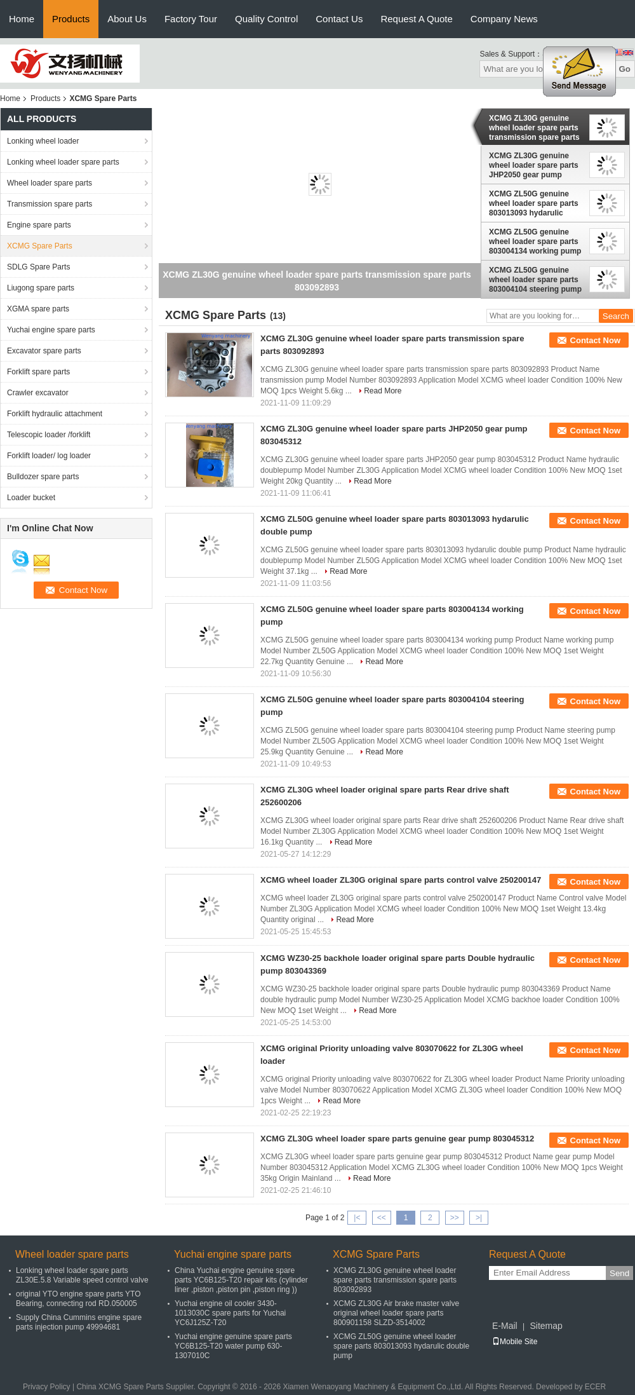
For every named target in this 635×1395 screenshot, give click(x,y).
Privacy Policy (46, 1386)
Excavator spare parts (44, 350)
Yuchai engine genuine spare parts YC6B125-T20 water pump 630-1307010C (233, 1346)
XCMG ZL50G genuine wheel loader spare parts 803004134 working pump (535, 241)
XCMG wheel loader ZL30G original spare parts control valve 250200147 (400, 880)
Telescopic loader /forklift (48, 434)
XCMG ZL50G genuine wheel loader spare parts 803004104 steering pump (535, 280)
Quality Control (266, 18)
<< (381, 1217)
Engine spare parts (39, 225)
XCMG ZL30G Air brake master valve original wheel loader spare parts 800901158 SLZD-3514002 (396, 1313)
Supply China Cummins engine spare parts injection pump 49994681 (79, 1322)
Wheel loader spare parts (49, 183)
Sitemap (546, 1326)
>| (479, 1217)
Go (624, 69)
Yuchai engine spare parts (51, 329)
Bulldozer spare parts (43, 476)
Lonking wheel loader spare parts (63, 162)
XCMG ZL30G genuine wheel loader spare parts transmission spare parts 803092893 (534, 128)
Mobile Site (514, 1341)
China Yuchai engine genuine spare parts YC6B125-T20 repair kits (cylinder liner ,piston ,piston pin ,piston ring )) (241, 1280)
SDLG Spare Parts (38, 266)
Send (619, 1273)
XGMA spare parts (38, 308)
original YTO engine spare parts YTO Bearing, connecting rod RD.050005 (78, 1299)
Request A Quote (416, 18)
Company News (504, 18)
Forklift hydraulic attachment (54, 413)
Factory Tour (190, 18)
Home (21, 18)
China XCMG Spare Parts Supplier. (136, 1386)
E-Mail (505, 1326)
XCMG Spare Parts (39, 246)
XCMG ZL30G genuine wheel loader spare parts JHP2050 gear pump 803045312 (533, 165)
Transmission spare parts (49, 204)
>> (454, 1217)
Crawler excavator (38, 392)
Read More (382, 390)
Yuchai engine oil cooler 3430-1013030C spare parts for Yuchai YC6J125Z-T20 (230, 1313)
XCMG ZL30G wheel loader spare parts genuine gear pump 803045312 (397, 1138)
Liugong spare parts (40, 287)
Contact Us (339, 18)
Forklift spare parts (38, 371)
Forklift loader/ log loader (49, 455)
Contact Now (595, 340)
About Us (127, 18)
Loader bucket (31, 497)
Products (71, 18)
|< (357, 1217)
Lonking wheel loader (43, 141)
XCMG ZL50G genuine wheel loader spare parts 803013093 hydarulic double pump (533, 203)
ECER (595, 1386)
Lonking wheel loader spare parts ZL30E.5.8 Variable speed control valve (82, 1275)
